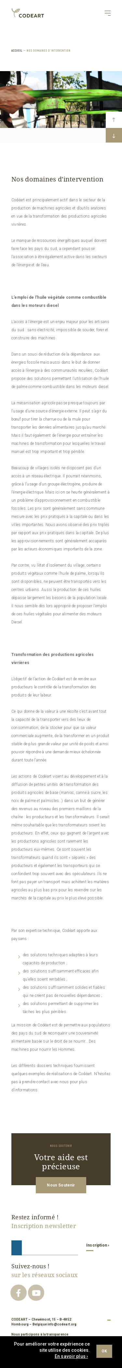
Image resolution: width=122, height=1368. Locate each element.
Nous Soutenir (61, 1185)
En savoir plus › (71, 1356)
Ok (104, 1351)
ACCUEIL (16, 51)
